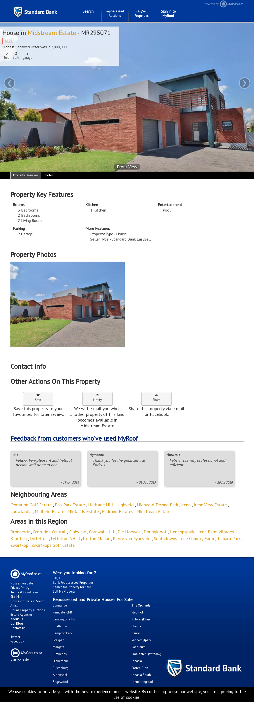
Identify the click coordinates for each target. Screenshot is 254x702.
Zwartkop (19, 545)
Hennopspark (182, 532)
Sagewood (60, 682)
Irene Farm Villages (215, 532)
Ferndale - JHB (62, 612)
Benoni (136, 633)
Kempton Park (62, 633)
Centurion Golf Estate (31, 505)
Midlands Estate (83, 511)
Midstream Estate (52, 33)
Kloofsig (18, 538)
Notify (97, 397)
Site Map (16, 597)
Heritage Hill (100, 505)
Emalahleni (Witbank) (146, 654)
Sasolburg (138, 647)
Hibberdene (61, 661)
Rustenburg (60, 668)
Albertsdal (60, 675)
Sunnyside (60, 605)
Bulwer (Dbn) (140, 619)
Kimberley (60, 654)
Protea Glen (139, 668)
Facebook (17, 641)
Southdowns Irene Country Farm (184, 538)
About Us (16, 619)
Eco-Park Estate (70, 505)
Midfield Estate (49, 511)
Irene (185, 505)
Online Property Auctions (27, 610)
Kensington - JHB (64, 619)
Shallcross (60, 626)
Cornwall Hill (101, 532)
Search (88, 11)
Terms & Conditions (24, 592)
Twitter (15, 637)
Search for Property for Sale (72, 587)
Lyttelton (39, 538)
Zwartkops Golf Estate (53, 545)
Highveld (125, 505)
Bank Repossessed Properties (73, 582)
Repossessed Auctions (115, 13)
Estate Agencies (21, 614)
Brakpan (58, 640)
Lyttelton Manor (94, 538)
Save (38, 397)
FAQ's (56, 578)
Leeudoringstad (142, 682)
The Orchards (140, 605)
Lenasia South (141, 675)
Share (156, 397)
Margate (58, 647)
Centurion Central (49, 532)
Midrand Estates (117, 511)
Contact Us (18, 628)
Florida (136, 626)
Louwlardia (21, 511)
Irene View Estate (210, 505)
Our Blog (16, 623)
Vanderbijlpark (141, 640)
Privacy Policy (19, 588)
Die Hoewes (129, 532)
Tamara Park (228, 538)
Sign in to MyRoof (168, 13)
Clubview (77, 532)
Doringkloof (155, 532)
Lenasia (136, 661)
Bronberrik (20, 532)
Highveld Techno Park (157, 505)
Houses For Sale (21, 583)
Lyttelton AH (63, 538)
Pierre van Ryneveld (132, 538)
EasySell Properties (141, 13)
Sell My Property (64, 591)
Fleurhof (137, 612)
